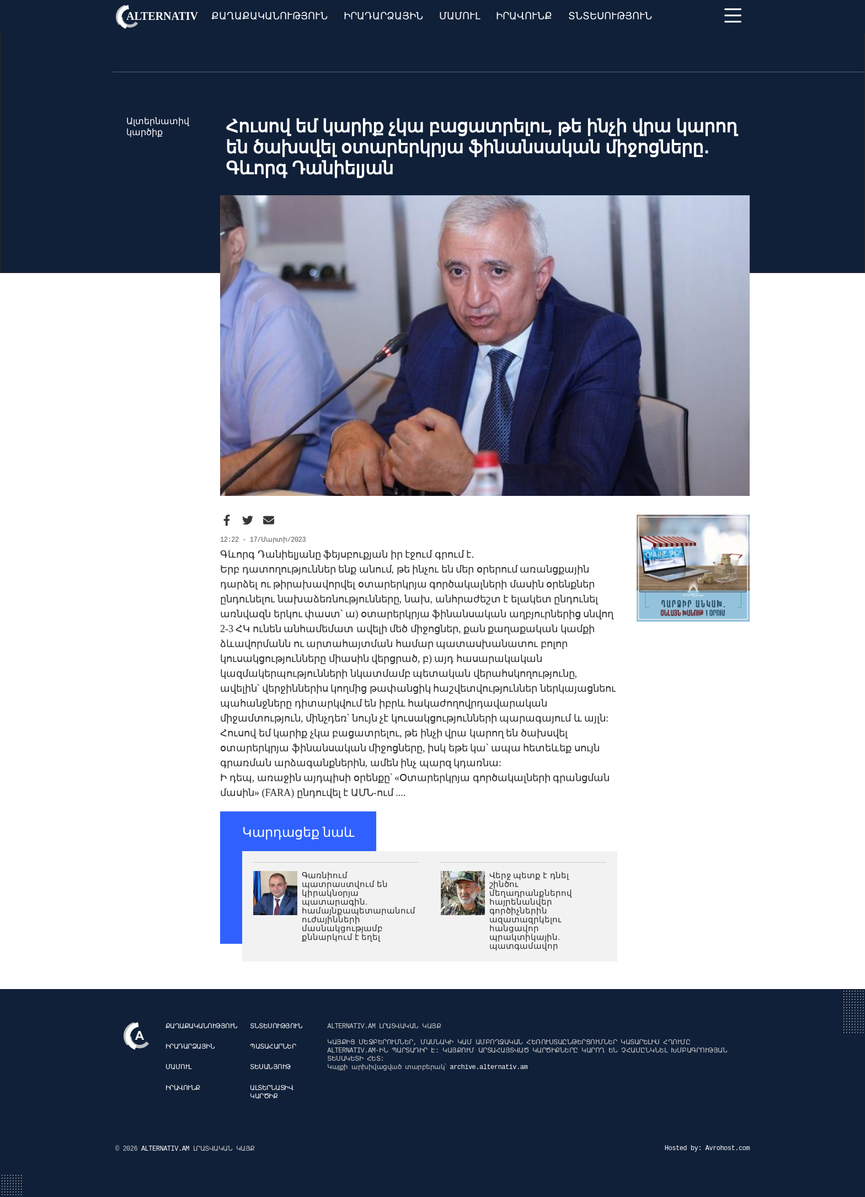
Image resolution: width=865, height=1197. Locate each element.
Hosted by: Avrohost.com (707, 1148)
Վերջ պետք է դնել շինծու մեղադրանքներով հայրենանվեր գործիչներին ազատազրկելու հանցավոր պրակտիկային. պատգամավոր (530, 910)
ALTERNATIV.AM (167, 1149)
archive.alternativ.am (488, 1067)
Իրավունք (524, 16)
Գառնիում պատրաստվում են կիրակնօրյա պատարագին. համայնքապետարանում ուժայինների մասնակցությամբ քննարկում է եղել (358, 906)
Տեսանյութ (270, 1067)
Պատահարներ (273, 1047)
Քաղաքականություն (269, 16)
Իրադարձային (383, 16)
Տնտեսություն (610, 16)
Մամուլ (459, 16)
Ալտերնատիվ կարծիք (271, 1092)
